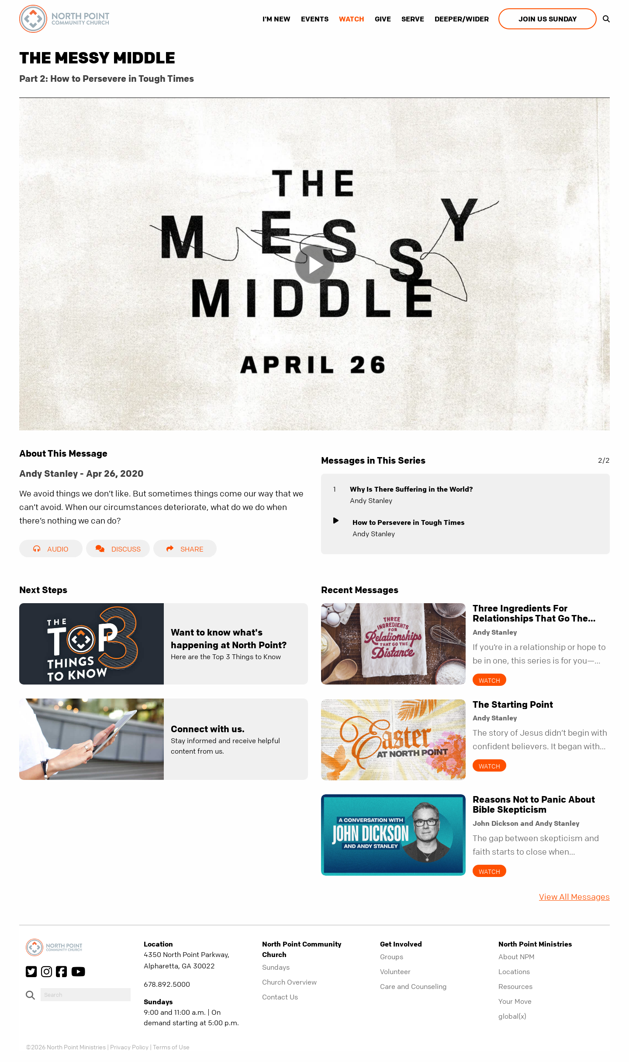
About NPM (516, 956)
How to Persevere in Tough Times (409, 522)
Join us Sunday (547, 18)
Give (383, 18)
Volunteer (395, 971)
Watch (351, 18)
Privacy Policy (129, 1047)
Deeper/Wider (462, 18)
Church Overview (289, 982)
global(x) (512, 1016)
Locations (514, 971)
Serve (412, 18)
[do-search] (86, 994)
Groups (391, 956)
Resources (515, 986)
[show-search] (604, 18)
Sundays (276, 967)
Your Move (515, 1001)
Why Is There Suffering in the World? (411, 489)
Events (314, 18)
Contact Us (280, 996)
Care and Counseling (413, 986)
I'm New (276, 18)
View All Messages (574, 897)
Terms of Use (171, 1047)
